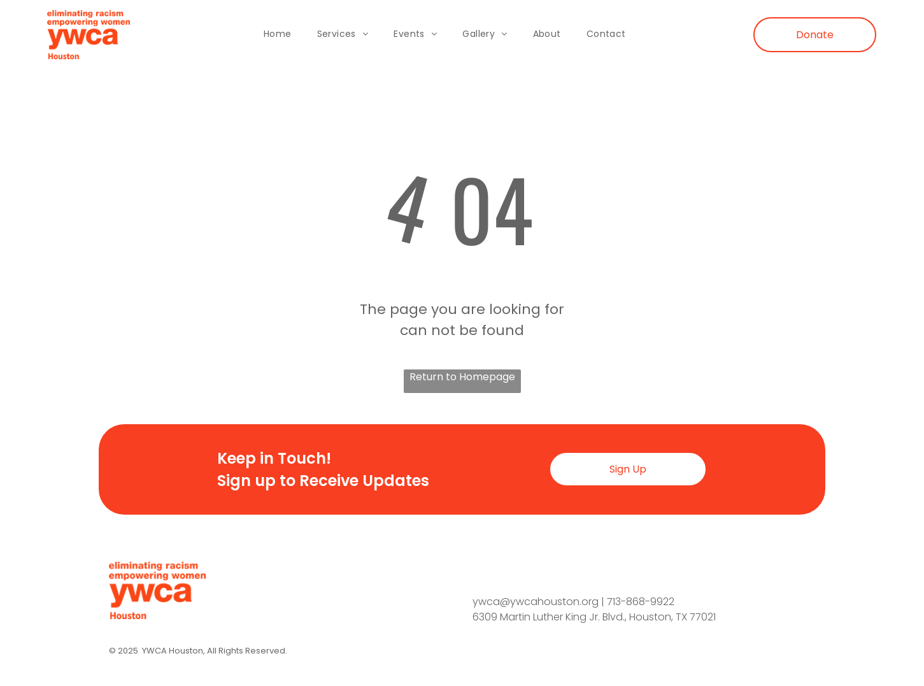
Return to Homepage (462, 376)
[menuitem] (277, 35)
